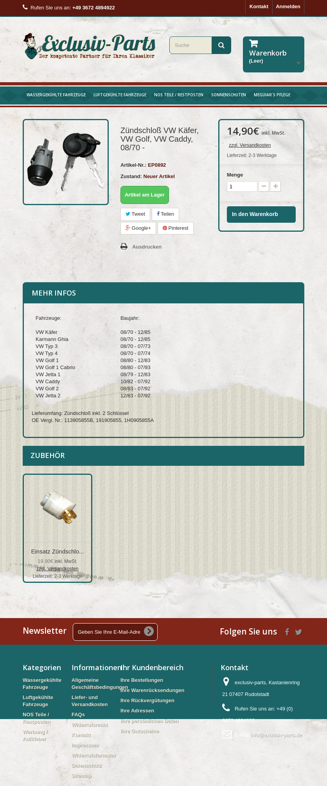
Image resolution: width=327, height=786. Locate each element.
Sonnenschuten (228, 94)
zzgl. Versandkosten (250, 145)
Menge (235, 175)
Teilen (165, 214)
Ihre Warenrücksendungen (152, 690)
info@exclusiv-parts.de (276, 735)
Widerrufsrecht (90, 725)
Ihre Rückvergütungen (147, 700)
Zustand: (131, 176)
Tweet (135, 214)
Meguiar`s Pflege (272, 94)
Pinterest (176, 228)
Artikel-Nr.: (133, 165)
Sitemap (82, 776)
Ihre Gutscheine (139, 731)
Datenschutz (87, 765)
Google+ (138, 228)
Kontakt (259, 6)
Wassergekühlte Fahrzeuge (56, 94)
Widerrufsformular (94, 755)
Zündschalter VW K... (135, 551)
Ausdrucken (147, 247)
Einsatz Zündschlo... (57, 551)
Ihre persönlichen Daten (149, 721)
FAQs (78, 714)
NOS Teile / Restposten (178, 94)
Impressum (85, 745)
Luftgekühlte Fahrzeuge (119, 94)
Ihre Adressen (137, 711)
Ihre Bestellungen (141, 680)
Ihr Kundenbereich (151, 667)
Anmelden (288, 6)
